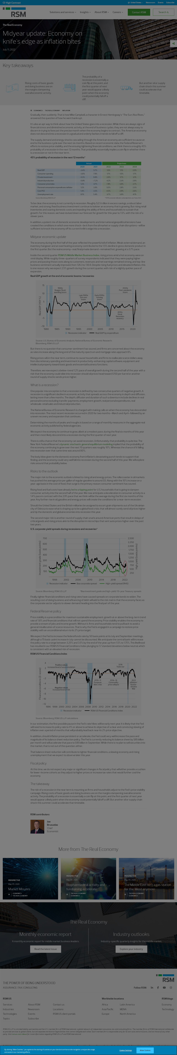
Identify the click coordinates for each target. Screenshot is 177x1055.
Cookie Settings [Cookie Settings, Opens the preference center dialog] (125, 1050)
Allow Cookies (145, 1050)
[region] (88, 1050)
